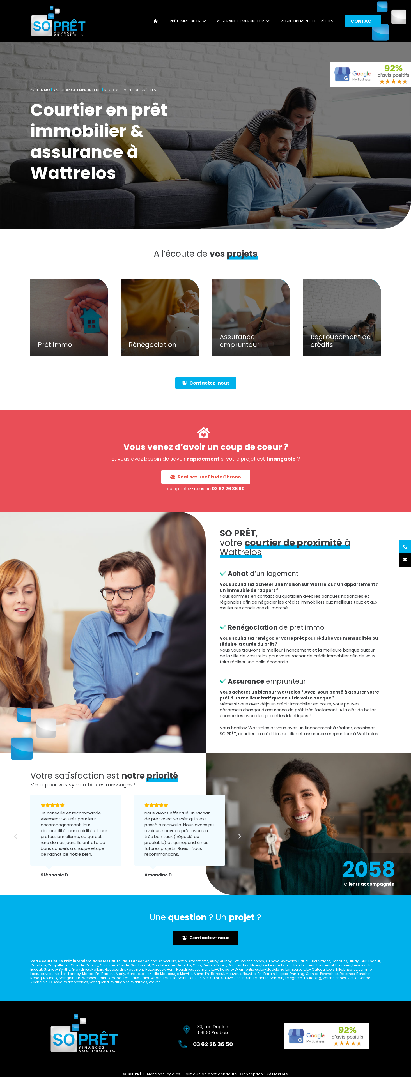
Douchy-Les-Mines (244, 965)
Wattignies (120, 982)
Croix (197, 965)
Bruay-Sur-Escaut (364, 961)
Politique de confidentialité (210, 1074)
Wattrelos (139, 982)
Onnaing (296, 973)
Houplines (184, 969)
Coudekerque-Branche (171, 965)
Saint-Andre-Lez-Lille (158, 977)
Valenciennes (334, 977)
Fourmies (343, 965)
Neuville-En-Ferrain (259, 973)
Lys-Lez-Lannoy (67, 973)
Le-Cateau (315, 969)
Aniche (151, 961)
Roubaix (50, 977)
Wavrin (155, 982)
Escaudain (290, 965)
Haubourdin (115, 969)
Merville (186, 973)
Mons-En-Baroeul (209, 973)
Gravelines (81, 969)
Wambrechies (76, 982)
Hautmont (135, 969)
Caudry (91, 965)
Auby (214, 961)
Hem (171, 969)
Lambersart (295, 969)
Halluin (97, 969)
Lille (339, 969)
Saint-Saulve (221, 977)
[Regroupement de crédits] (342, 330)
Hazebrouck (155, 969)
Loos (34, 973)
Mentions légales (163, 1074)
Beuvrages (321, 961)
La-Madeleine (272, 969)
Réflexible (277, 1074)
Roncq (36, 977)
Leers (330, 969)
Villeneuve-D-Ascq (46, 982)
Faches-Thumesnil (317, 965)
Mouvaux (233, 973)
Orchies (312, 973)
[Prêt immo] (69, 330)
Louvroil (46, 973)
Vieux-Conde (358, 977)
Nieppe (282, 973)
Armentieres (198, 961)
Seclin (239, 977)
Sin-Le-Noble (257, 977)
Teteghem (293, 977)
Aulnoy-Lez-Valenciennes (242, 961)
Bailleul (304, 961)
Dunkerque (270, 965)
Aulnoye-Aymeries (281, 961)
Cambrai (38, 965)
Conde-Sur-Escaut (133, 965)
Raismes (347, 973)
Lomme (365, 969)
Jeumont (202, 969)
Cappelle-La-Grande (65, 965)
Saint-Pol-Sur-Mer (193, 977)
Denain (209, 965)
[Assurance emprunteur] (251, 330)
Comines (108, 965)
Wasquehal (99, 982)
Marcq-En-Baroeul (98, 973)
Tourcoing (312, 977)
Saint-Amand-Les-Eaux (118, 977)
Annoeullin (167, 961)
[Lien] (58, 21)
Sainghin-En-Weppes (77, 977)
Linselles (350, 969)
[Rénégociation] (160, 330)
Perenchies (329, 973)
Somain (276, 977)
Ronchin (363, 973)
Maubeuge (169, 973)
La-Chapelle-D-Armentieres (235, 969)
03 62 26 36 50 (210, 467)
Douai (221, 965)
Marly (120, 973)
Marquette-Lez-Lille (143, 973)
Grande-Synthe (56, 969)
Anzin (182, 961)
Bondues (339, 961)
